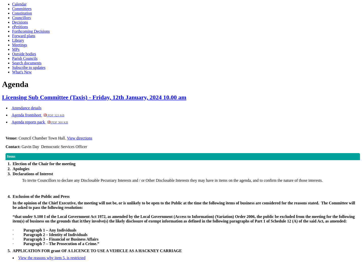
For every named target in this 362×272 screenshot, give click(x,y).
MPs (15, 49)
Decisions (20, 22)
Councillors (21, 18)
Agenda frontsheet (38, 115)
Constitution (22, 13)
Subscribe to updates (28, 67)
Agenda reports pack (40, 122)
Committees (21, 9)
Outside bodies (24, 54)
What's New (22, 72)
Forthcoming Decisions (31, 31)
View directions (79, 138)
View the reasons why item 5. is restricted (51, 258)
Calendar (19, 4)
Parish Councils (24, 58)
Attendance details (26, 108)
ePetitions (20, 27)
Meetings (19, 45)
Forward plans (23, 36)
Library (18, 40)
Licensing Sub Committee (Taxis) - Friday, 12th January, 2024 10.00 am (94, 97)
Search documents (26, 63)
